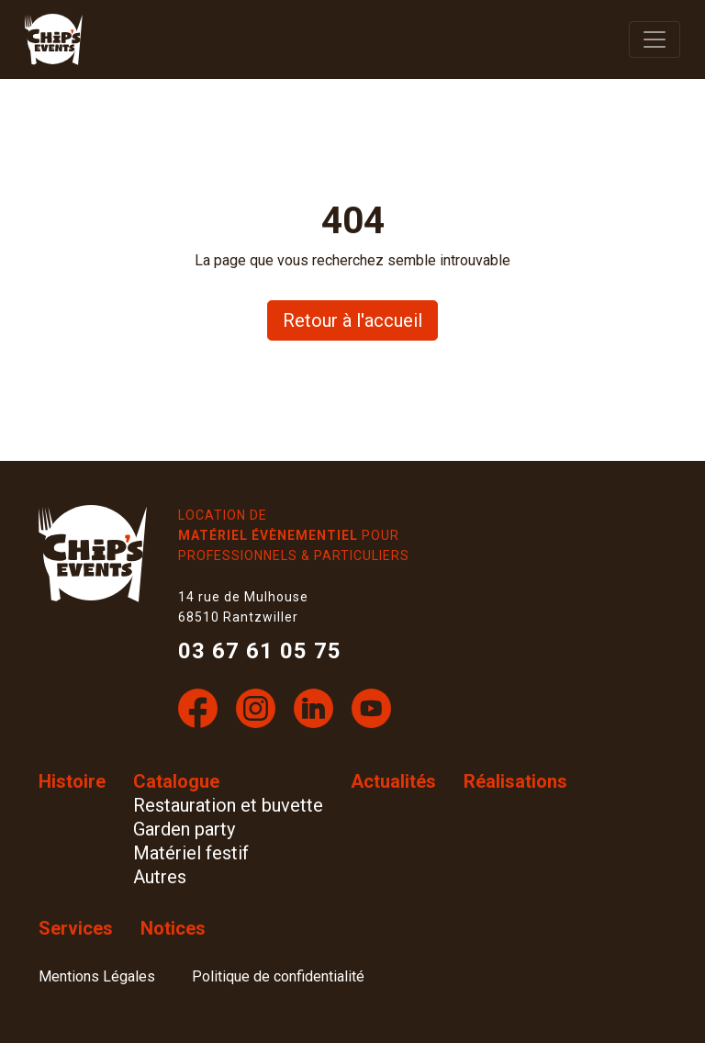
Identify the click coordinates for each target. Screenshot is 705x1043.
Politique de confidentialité (278, 976)
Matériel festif (191, 853)
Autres (159, 877)
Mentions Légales (97, 976)
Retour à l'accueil (352, 320)
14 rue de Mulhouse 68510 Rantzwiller (243, 606)
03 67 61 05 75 (259, 651)
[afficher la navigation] (654, 39)
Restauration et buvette (228, 805)
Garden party (184, 829)
